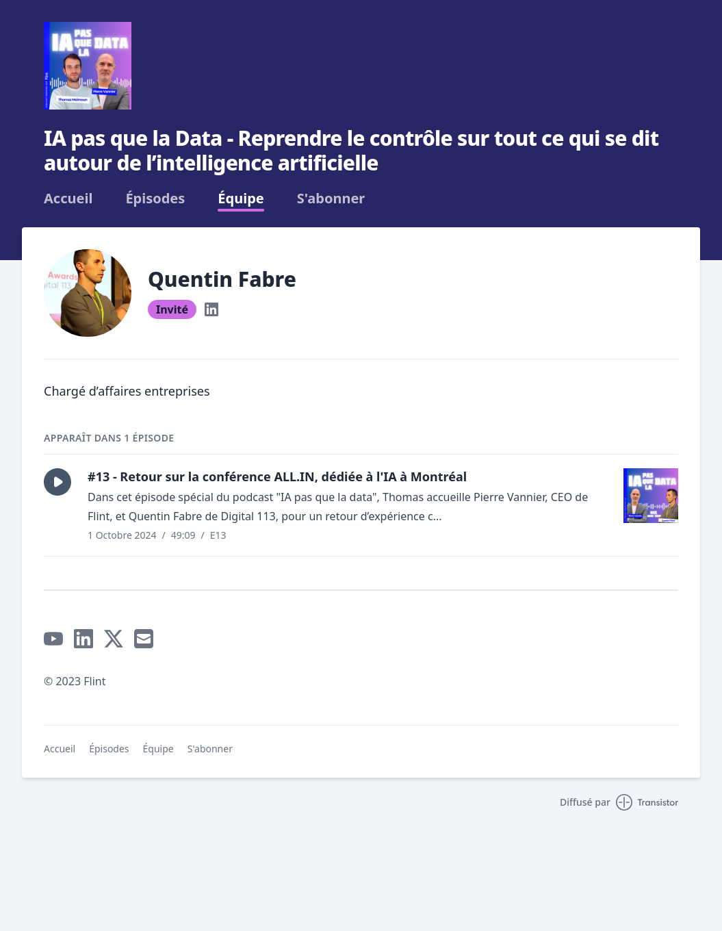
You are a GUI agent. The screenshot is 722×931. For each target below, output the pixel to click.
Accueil (68, 198)
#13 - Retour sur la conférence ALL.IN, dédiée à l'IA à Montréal (277, 476)
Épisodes (155, 198)
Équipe (240, 198)
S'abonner (331, 198)
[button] (57, 482)
